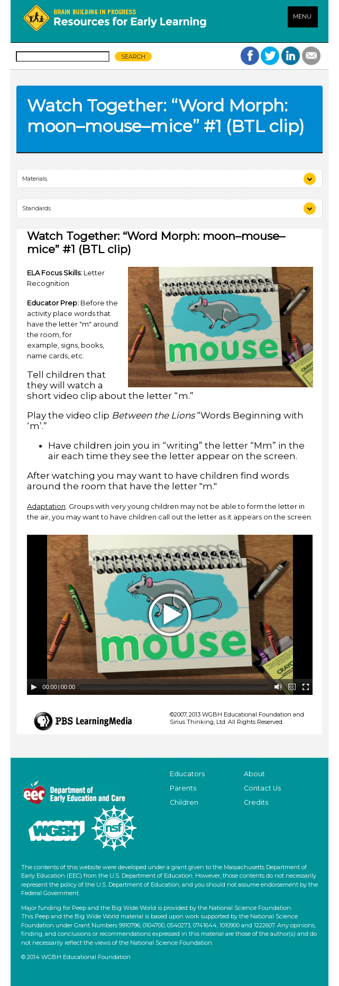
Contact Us (262, 788)
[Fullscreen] (305, 687)
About (254, 774)
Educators (187, 774)
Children (184, 802)
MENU (302, 16)
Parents (183, 788)
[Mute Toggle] (278, 687)
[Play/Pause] (34, 687)
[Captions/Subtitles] (292, 687)
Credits (256, 802)
